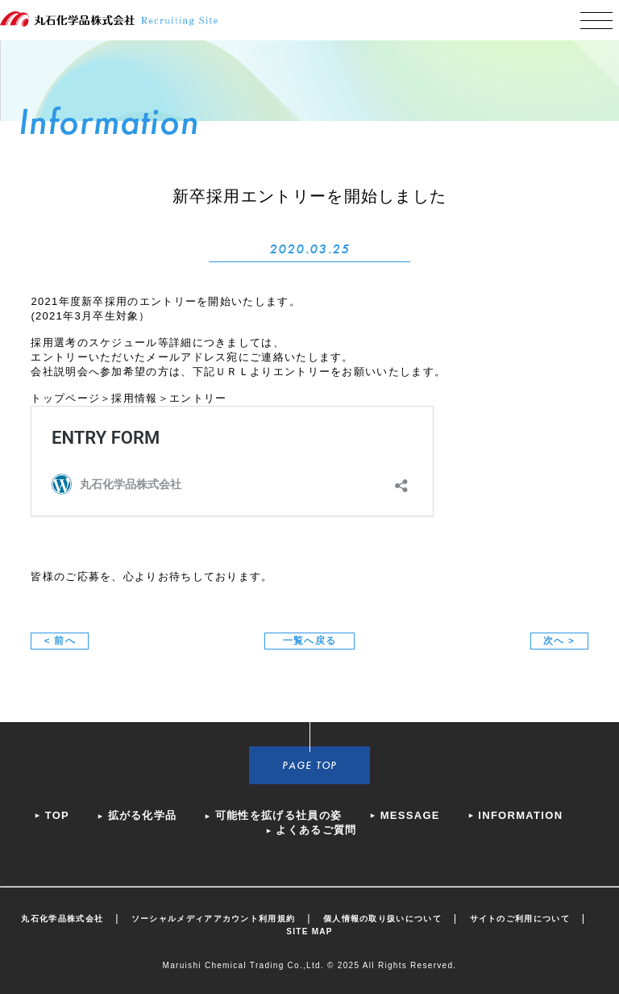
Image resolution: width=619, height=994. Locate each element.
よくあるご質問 (316, 830)
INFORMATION (520, 815)
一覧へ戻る (310, 640)
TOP (57, 815)
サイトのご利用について (520, 918)
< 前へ (60, 640)
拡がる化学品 (142, 815)
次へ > (559, 640)
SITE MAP (309, 931)
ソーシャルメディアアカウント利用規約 (213, 918)
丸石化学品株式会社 (62, 918)
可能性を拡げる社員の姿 (278, 815)
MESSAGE (410, 815)
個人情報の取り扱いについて (382, 918)
